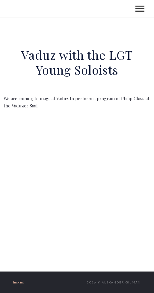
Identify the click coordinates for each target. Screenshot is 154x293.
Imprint (18, 282)
